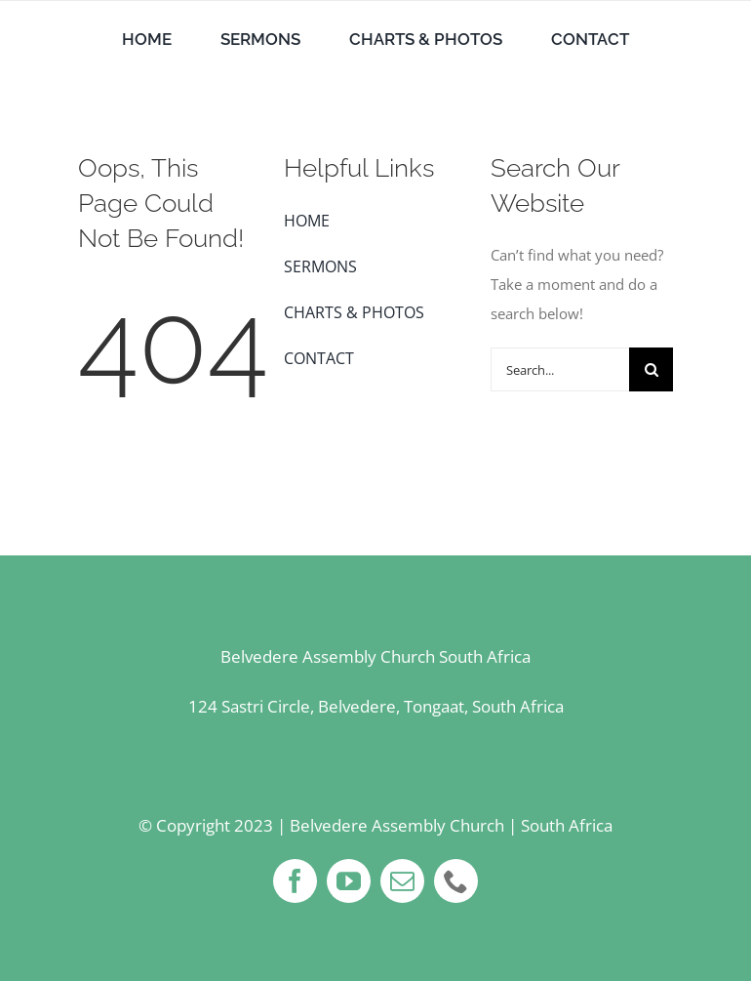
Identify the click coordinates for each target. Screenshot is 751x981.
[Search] (651, 369)
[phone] (456, 881)
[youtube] (349, 881)
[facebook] (295, 881)
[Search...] (560, 369)
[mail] (402, 881)
